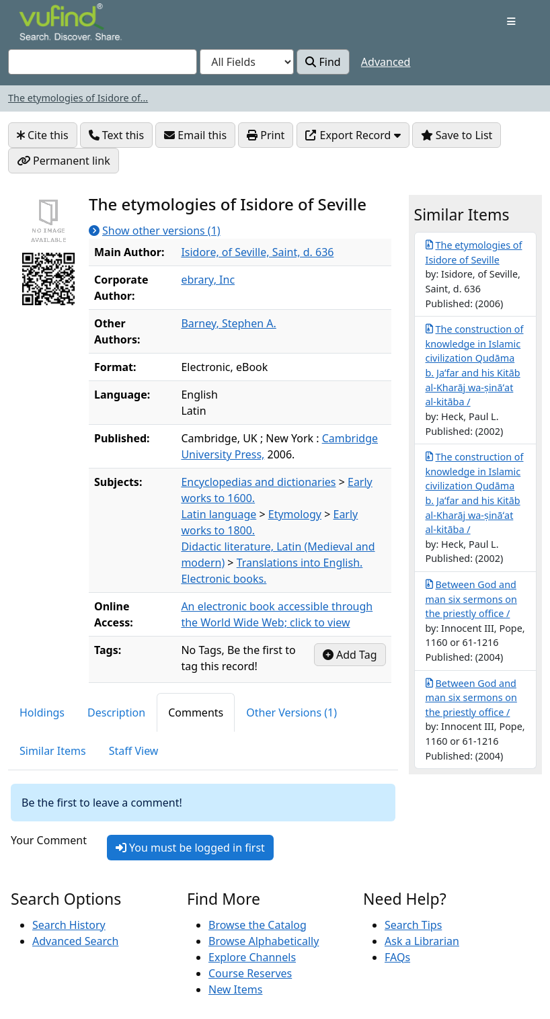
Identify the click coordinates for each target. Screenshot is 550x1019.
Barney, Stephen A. (228, 323)
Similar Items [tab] (52, 750)
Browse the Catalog (257, 925)
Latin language (218, 514)
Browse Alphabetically (263, 941)
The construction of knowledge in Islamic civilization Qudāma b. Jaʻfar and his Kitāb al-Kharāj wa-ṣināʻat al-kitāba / (475, 365)
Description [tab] (116, 712)
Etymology (294, 514)
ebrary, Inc (208, 279)
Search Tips (413, 925)
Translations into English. (300, 562)
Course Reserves (250, 973)
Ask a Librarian (422, 941)
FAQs (397, 957)
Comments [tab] (195, 712)
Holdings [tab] (42, 712)
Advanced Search (75, 941)
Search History (69, 925)
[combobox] (102, 62)
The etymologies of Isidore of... (78, 97)
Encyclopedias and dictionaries (258, 482)
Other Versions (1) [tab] (291, 712)
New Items (235, 989)
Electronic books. (223, 578)
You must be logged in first (190, 848)
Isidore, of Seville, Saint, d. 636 (257, 252)
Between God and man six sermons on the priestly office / (471, 598)
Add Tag (350, 655)
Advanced (386, 61)
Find (322, 62)
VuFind (42, 23)
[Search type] (247, 62)
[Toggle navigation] (511, 21)
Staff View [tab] (134, 750)
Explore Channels (252, 957)
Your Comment (49, 840)
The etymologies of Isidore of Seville (474, 252)
